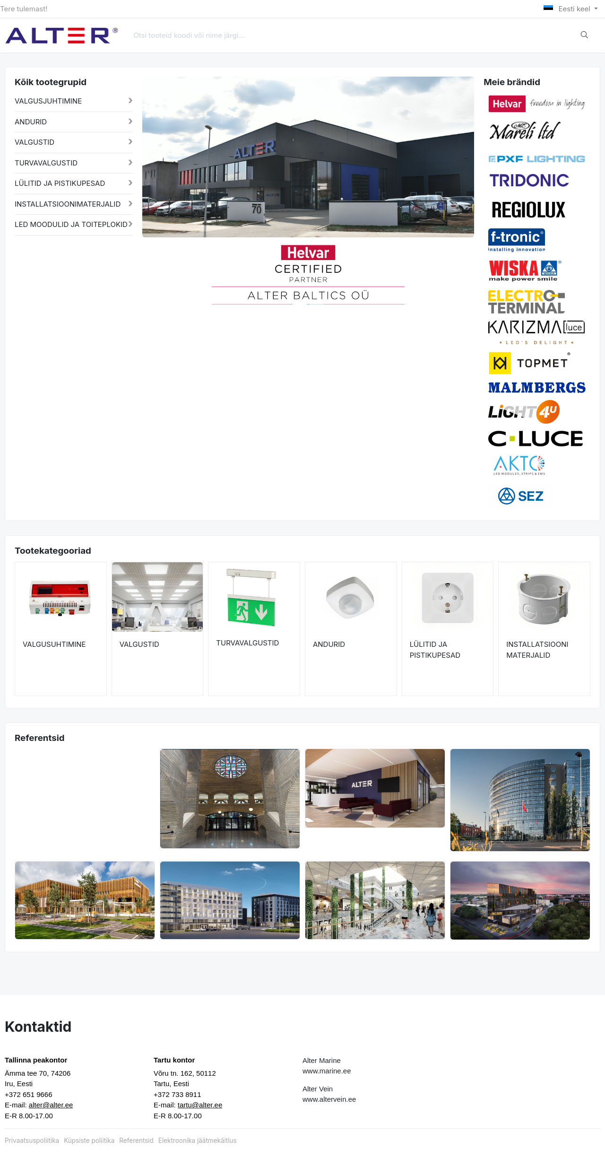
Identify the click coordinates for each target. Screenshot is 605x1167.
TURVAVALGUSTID (46, 162)
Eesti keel (568, 8)
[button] (158, 273)
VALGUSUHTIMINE (54, 644)
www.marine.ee (326, 1071)
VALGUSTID (34, 142)
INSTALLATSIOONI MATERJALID (537, 650)
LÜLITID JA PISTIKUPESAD (60, 183)
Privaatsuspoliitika (32, 1140)
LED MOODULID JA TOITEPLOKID (71, 224)
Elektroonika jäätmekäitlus (197, 1140)
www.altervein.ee (329, 1099)
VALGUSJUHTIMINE (48, 100)
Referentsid (136, 1140)
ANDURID (31, 121)
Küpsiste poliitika (89, 1140)
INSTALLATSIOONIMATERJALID (68, 204)
